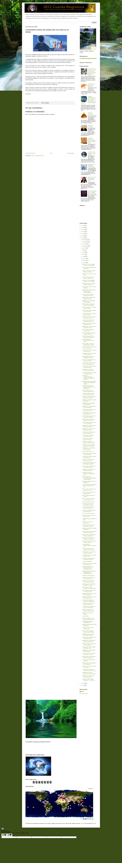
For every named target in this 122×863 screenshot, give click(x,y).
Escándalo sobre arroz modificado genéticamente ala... (88, 473)
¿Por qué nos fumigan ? (87, 561)
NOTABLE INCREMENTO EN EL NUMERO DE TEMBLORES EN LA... (88, 572)
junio (83, 252)
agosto (84, 248)
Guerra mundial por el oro (88, 451)
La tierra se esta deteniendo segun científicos (92, 153)
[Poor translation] (9, 835)
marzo (84, 258)
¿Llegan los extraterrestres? (88, 575)
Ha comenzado (85, 616)
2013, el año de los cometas (88, 513)
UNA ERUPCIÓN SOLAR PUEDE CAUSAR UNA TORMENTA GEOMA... (89, 382)
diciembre (84, 239)
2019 (82, 225)
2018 (82, 227)
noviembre (84, 241)
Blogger (94, 823)
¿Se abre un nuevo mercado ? (88, 501)
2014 (82, 235)
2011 (82, 685)
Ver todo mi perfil (83, 693)
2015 (82, 233)
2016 (82, 231)
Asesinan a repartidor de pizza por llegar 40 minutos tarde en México (92, 141)
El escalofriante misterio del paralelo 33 (91, 85)
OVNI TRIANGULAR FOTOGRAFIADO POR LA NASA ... (88, 340)
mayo (83, 254)
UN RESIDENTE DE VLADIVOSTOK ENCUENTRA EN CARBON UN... (89, 478)
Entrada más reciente (30, 153)
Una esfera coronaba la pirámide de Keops (92, 114)
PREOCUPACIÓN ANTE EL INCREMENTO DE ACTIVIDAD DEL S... (88, 568)
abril (83, 256)
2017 (82, 229)
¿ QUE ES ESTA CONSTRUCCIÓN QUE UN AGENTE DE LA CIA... (89, 486)
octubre (84, 243)
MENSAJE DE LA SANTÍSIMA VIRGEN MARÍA (91, 166)
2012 (82, 683)
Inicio (51, 153)
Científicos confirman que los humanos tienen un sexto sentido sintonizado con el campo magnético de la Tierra (88, 100)
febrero (84, 260)
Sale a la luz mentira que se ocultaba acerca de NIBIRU (92, 192)
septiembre (85, 246)
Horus (82, 691)
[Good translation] (4, 835)
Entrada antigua (70, 153)
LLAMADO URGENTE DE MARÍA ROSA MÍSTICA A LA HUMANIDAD (89, 387)
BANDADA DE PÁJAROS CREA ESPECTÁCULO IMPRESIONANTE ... (89, 291)
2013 (82, 238)
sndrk (81, 823)
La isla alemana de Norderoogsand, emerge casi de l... (89, 545)
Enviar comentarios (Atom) (37, 155)
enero (83, 262)
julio (83, 250)
